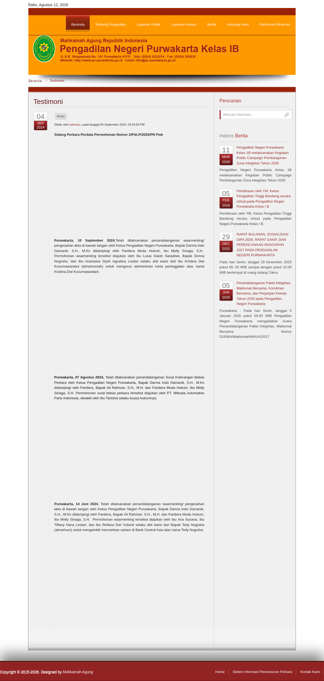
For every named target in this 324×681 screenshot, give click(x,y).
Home (220, 672)
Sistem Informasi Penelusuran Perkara (262, 672)
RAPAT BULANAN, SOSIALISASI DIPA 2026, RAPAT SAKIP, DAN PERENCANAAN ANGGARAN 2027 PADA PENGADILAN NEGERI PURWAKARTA (263, 244)
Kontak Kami (310, 672)
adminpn (75, 124)
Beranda (35, 81)
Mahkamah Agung (78, 672)
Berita (61, 116)
